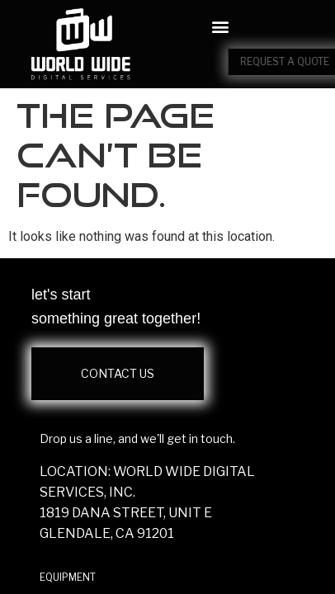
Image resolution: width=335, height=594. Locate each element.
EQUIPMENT (68, 577)
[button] (220, 26)
